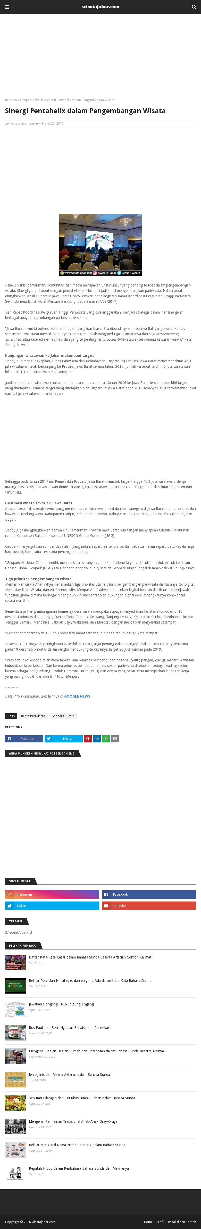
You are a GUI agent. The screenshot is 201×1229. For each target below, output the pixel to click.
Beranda (11, 100)
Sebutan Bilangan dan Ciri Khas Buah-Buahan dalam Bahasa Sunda (82, 1098)
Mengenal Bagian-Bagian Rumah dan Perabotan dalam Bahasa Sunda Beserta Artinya (96, 1051)
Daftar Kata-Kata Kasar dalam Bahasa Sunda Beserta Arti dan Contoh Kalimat (90, 957)
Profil (160, 1222)
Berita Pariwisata (33, 716)
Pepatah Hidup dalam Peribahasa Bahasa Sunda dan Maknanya (79, 1168)
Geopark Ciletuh (31, 100)
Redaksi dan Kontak (182, 1222)
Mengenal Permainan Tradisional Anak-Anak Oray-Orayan (74, 1121)
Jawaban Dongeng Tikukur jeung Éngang (61, 1004)
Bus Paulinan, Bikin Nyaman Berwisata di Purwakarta (70, 1028)
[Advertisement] (100, 58)
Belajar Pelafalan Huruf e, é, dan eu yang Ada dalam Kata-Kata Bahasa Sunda (90, 981)
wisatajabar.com (23, 123)
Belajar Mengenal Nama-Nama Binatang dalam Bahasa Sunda (77, 1145)
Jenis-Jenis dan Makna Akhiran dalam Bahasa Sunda (69, 1074)
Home (148, 1222)
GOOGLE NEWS (77, 696)
